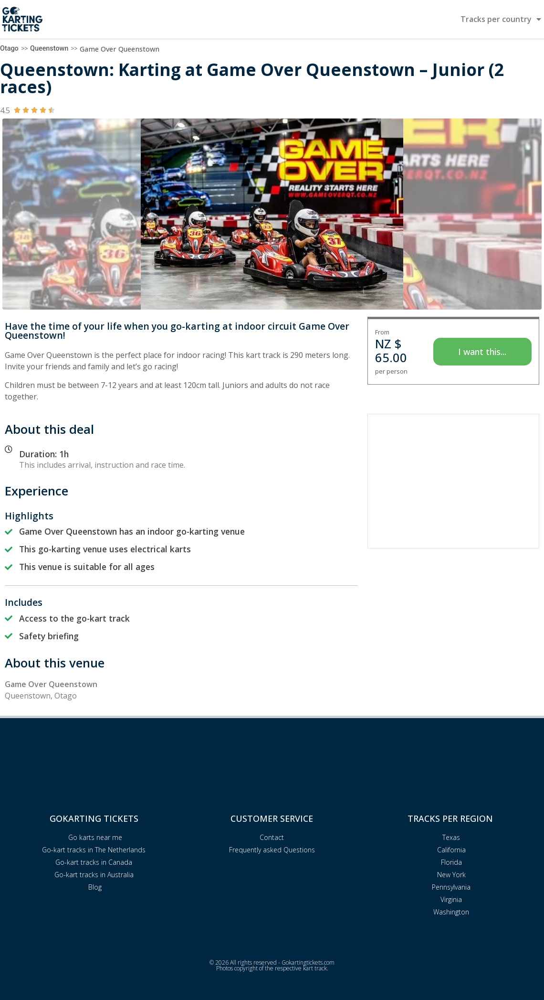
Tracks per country (500, 19)
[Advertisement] (453, 481)
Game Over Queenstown (119, 49)
